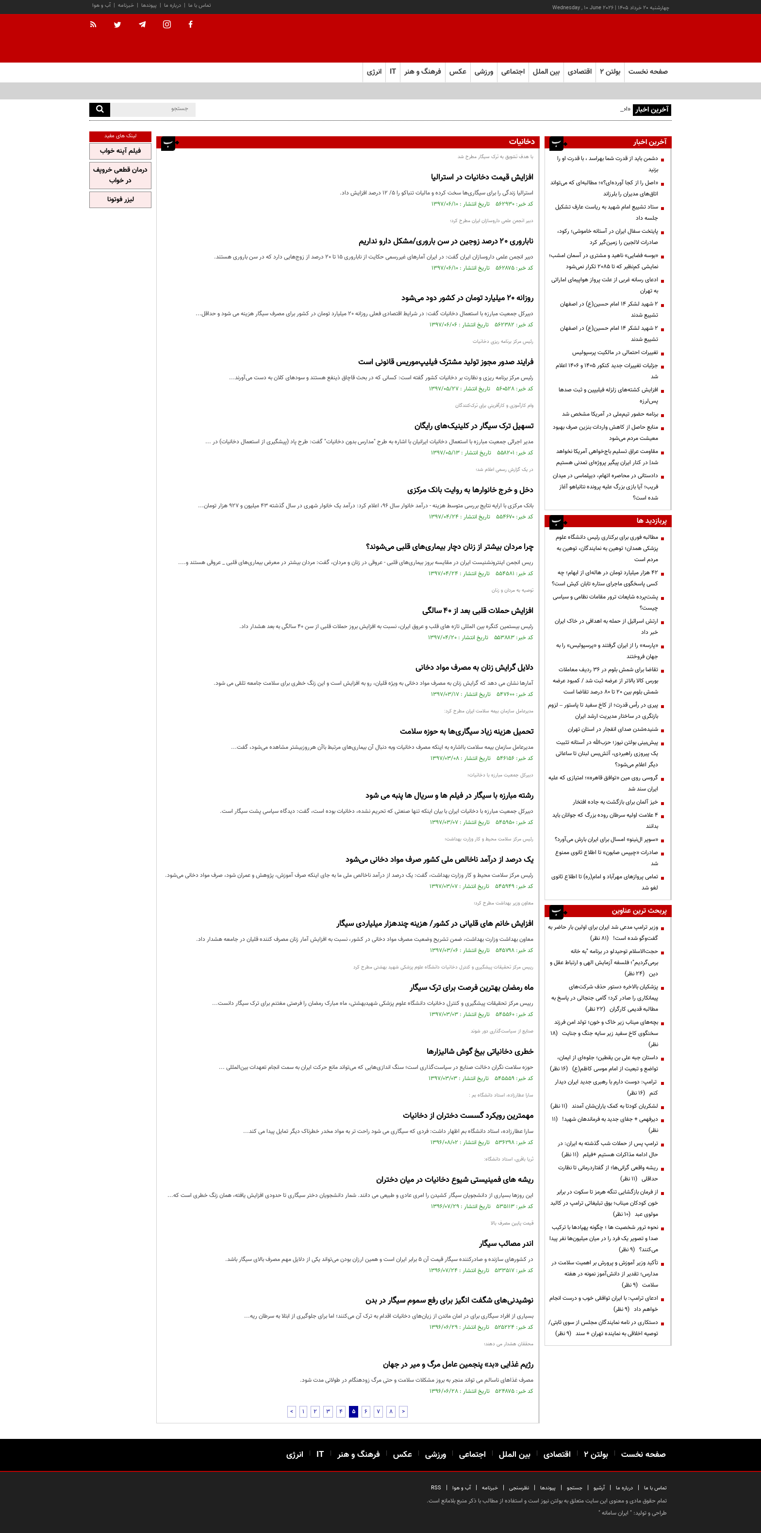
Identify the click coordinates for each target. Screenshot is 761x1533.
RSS (436, 1488)
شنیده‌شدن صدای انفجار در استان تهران (613, 729)
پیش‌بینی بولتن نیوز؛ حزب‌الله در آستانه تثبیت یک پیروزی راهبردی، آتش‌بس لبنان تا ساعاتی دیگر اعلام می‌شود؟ (607, 753)
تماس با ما (199, 5)
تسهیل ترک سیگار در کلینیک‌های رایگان (473, 426)
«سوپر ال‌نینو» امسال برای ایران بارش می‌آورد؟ (606, 839)
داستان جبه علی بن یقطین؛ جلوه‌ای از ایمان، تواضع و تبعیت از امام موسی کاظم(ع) (604, 1063)
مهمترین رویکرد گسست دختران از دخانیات (468, 1116)
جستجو (574, 1488)
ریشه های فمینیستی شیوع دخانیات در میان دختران (454, 1180)
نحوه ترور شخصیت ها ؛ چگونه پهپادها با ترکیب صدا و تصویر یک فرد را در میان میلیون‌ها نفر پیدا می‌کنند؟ (603, 1238)
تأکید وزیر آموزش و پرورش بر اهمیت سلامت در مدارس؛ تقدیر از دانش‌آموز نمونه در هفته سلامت (604, 1274)
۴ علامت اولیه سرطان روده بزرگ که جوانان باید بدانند (605, 821)
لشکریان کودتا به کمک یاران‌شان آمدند (604, 1106)
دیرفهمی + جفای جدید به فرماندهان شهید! (605, 1125)
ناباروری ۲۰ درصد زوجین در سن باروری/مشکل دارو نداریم (446, 242)
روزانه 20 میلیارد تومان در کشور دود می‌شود (467, 298)
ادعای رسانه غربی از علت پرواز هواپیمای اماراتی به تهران (604, 285)
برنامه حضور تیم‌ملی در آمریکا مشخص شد (610, 414)
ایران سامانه (615, 1513)
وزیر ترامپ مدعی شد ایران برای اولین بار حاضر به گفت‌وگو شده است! (603, 933)
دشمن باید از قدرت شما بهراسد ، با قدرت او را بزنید (607, 164)
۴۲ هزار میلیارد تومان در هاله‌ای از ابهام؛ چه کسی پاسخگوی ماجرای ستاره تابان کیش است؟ (605, 578)
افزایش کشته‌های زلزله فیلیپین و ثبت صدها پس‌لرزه (608, 395)
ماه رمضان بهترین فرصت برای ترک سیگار (471, 988)
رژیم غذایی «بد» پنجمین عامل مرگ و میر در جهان (458, 1365)
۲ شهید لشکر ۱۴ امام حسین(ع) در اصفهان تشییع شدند (609, 310)
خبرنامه (126, 5)
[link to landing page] (623, 39)
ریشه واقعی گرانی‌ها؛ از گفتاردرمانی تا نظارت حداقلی (608, 1173)
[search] (99, 110)
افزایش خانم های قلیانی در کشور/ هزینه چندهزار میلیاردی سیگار (434, 924)
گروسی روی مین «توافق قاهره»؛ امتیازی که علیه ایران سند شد (603, 783)
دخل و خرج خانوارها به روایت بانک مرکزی (470, 490)
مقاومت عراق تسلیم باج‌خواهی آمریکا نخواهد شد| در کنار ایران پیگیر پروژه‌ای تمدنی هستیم (607, 457)
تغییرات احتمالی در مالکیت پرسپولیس (615, 352)
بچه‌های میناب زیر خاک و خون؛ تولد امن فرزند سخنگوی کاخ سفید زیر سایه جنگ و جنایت (604, 1033)
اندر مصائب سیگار (506, 1244)
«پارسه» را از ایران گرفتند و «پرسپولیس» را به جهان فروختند (607, 651)
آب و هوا (101, 5)
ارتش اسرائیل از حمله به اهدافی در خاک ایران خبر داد (606, 627)
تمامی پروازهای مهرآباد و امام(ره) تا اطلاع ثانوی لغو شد (604, 882)
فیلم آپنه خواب (120, 151)
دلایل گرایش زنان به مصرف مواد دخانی (474, 668)
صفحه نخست (648, 72)
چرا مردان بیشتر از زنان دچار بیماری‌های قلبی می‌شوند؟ (449, 547)
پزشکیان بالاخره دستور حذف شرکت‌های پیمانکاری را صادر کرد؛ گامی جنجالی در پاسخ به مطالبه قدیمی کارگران (604, 998)
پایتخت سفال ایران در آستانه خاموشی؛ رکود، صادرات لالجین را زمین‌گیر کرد (607, 237)
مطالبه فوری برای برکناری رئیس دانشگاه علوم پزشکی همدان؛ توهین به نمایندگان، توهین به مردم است (607, 548)
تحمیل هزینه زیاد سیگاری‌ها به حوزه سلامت (466, 732)
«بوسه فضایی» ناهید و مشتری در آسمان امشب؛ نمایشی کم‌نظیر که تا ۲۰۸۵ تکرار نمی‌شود (603, 261)
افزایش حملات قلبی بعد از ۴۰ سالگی (477, 611)
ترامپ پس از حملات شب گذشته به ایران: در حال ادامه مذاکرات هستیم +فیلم (608, 1149)
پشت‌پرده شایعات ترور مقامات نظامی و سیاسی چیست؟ (605, 603)
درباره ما (172, 5)
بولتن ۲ (610, 72)
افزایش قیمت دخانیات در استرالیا (482, 178)
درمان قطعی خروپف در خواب (120, 175)
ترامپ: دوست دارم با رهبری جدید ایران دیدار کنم (606, 1087)
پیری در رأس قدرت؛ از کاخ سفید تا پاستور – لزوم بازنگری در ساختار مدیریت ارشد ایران (603, 711)
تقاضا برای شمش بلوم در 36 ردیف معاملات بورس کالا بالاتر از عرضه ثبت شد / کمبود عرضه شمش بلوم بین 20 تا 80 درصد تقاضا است (605, 680)
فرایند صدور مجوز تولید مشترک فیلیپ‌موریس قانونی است (445, 362)
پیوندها (149, 5)
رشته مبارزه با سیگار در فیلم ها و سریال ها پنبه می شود (449, 796)
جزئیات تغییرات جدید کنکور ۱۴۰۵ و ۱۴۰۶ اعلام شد (607, 371)
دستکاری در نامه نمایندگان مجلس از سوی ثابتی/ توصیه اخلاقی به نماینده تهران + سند (603, 1328)
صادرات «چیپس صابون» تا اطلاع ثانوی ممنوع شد (606, 858)
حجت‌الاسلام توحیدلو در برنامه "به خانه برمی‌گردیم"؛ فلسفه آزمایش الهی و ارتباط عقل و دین (604, 962)
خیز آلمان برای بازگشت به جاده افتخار (615, 802)
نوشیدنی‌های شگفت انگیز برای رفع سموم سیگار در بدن (449, 1301)
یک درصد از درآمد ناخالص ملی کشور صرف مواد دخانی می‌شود (439, 860)
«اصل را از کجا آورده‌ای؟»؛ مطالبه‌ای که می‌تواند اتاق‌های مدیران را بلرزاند (604, 188)
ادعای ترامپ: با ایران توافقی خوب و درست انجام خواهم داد (603, 1304)
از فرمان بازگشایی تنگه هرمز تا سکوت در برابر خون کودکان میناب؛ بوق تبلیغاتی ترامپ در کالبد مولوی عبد (604, 1203)
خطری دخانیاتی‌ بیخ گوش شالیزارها (480, 1052)
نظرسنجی (519, 1488)
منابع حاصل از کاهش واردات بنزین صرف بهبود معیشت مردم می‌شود (605, 433)
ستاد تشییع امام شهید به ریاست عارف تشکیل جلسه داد (606, 213)
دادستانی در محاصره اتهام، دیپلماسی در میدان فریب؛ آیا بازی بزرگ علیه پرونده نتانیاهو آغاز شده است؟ (605, 486)
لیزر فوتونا (120, 199)
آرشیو (599, 1488)
